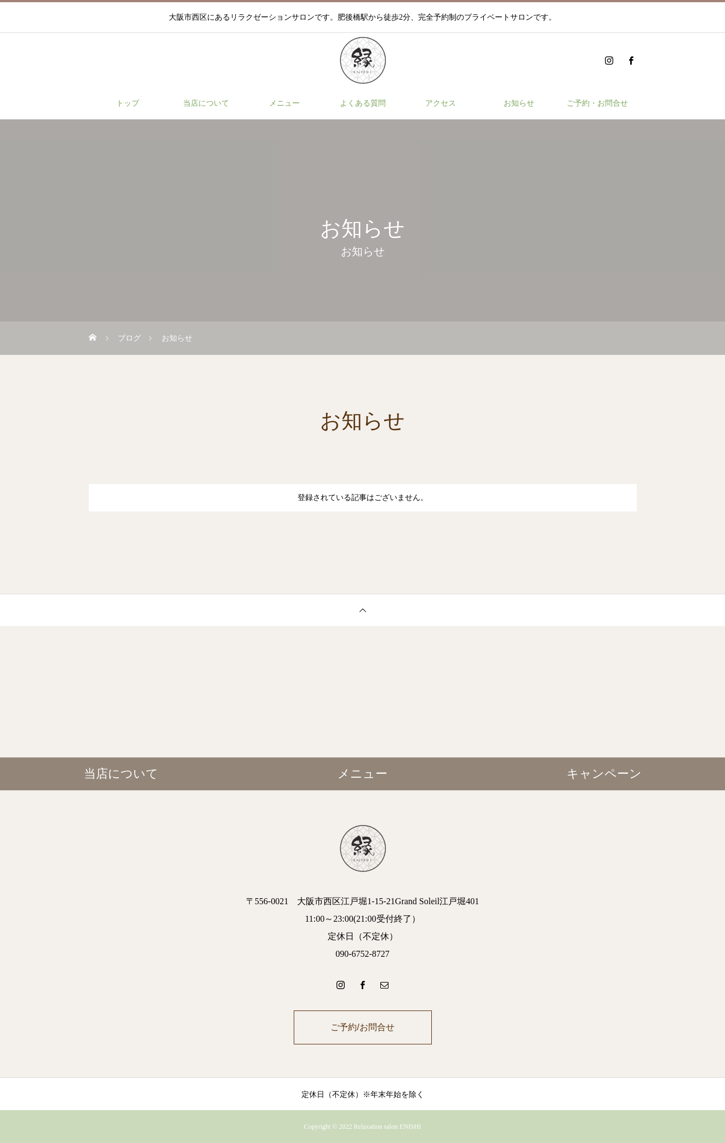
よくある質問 (363, 103)
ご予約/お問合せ (362, 1027)
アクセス (440, 103)
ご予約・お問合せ (597, 103)
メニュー (284, 103)
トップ (127, 103)
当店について (206, 103)
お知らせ (519, 103)
